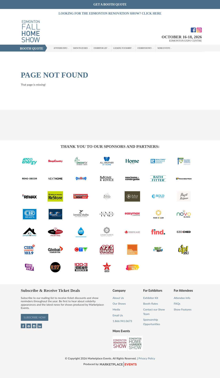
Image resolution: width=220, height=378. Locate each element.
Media (116, 309)
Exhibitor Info (144, 48)
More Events (163, 48)
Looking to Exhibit (122, 48)
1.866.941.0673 (122, 321)
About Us (118, 297)
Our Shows (119, 303)
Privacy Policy (147, 358)
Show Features (80, 48)
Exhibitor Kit (150, 297)
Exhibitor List (100, 48)
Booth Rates (150, 303)
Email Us (118, 315)
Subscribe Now (35, 317)
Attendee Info (60, 48)
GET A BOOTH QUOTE (109, 4)
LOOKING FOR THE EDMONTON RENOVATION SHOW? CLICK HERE (110, 13)
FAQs (177, 303)
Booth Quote (31, 48)
